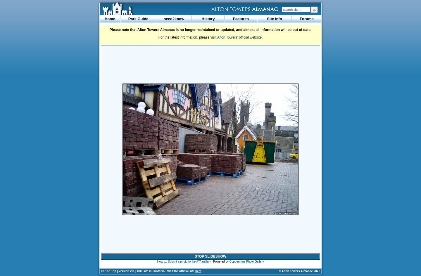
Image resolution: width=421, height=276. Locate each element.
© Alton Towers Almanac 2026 (299, 271)
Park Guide (138, 19)
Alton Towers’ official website (239, 37)
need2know (174, 19)
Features (241, 19)
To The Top (108, 271)
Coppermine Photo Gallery (247, 261)
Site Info (274, 19)
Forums (307, 19)
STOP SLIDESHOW (210, 256)
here (198, 271)
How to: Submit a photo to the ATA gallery (184, 261)
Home (110, 19)
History (208, 19)
